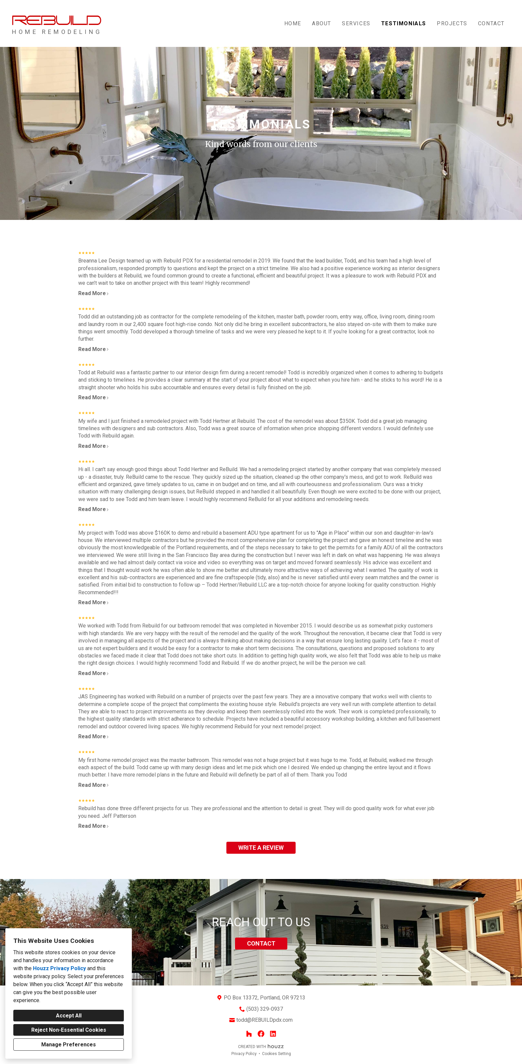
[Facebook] (261, 1034)
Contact (491, 23)
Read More (93, 293)
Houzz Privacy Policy (59, 968)
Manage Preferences (68, 1044)
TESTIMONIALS (403, 23)
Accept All (69, 1015)
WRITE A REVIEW (261, 847)
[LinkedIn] (273, 1034)
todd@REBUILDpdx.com (264, 1020)
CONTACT (261, 943)
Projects (452, 23)
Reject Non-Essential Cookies (68, 1030)
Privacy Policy (244, 1053)
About (321, 23)
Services (356, 23)
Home (292, 23)
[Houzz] (249, 1034)
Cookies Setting (276, 1053)
